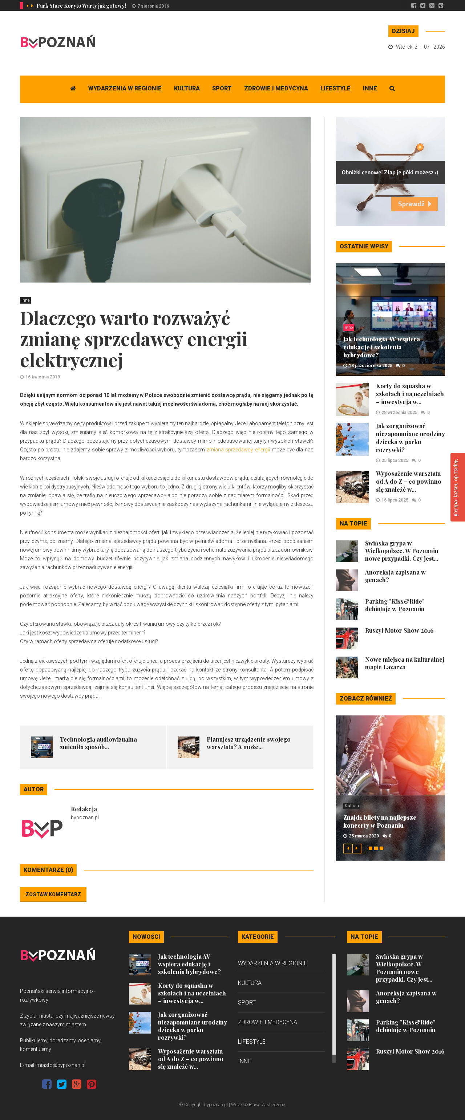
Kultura (187, 88)
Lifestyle (335, 88)
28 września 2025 (399, 412)
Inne (370, 88)
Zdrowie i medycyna (276, 88)
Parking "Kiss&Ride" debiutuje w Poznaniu (395, 605)
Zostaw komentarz (53, 894)
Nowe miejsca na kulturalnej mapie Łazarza (404, 663)
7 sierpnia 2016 (153, 6)
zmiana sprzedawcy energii (238, 450)
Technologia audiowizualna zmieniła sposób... (98, 743)
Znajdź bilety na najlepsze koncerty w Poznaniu (379, 821)
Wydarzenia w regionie (125, 88)
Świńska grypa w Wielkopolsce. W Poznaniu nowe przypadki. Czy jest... (401, 550)
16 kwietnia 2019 (42, 377)
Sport (222, 88)
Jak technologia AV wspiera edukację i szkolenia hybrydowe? (381, 347)
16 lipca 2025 (394, 500)
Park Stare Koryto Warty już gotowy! (81, 5)
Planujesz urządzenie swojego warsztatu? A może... (249, 743)
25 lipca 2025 (394, 460)
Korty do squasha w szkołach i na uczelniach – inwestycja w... (410, 394)
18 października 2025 (370, 365)
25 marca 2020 (364, 836)
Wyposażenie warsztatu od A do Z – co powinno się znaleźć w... (408, 481)
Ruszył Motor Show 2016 (399, 630)
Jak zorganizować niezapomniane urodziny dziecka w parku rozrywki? (410, 438)
